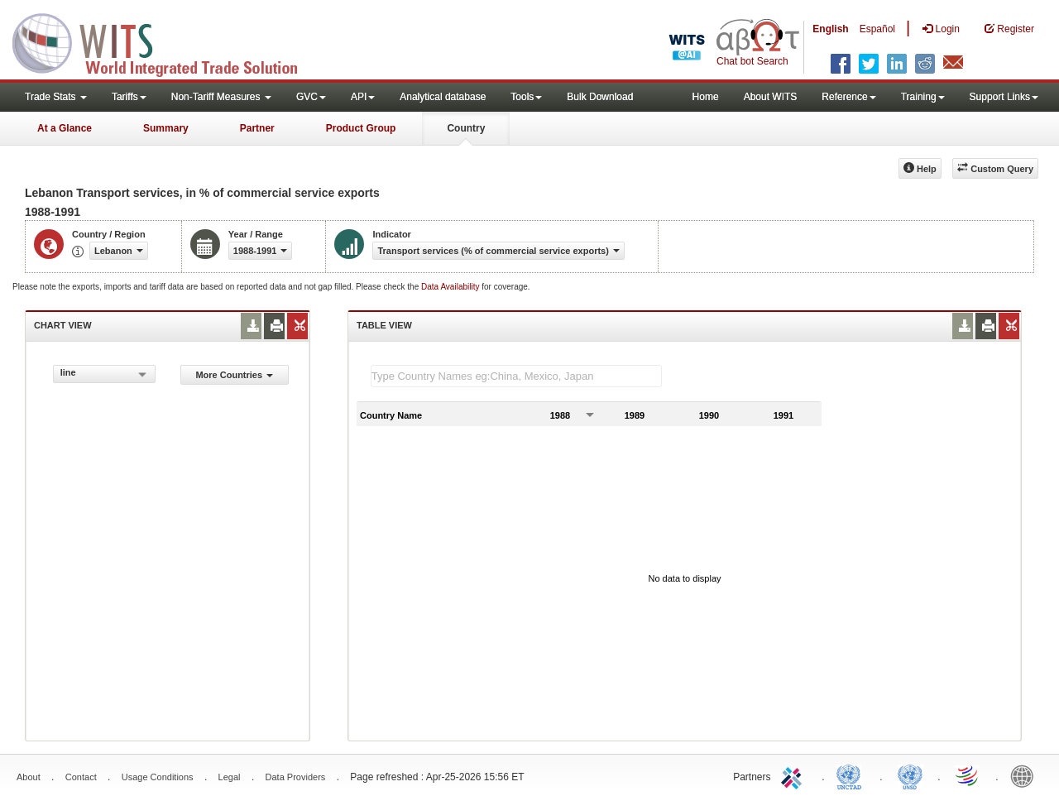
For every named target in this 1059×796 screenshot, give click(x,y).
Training (923, 97)
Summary (166, 128)
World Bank (1025, 775)
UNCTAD (852, 775)
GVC (311, 97)
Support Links (1004, 97)
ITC (794, 775)
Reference (848, 97)
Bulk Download (600, 97)
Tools (526, 97)
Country (466, 128)
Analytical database (443, 97)
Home (705, 97)
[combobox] (104, 374)
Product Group (361, 128)
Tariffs (129, 97)
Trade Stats (56, 97)
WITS (165, 41)
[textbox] (516, 376)
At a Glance (64, 128)
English (830, 29)
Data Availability (451, 286)
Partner (257, 128)
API (363, 97)
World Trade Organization (968, 775)
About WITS (771, 97)
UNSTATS (910, 775)
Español (877, 29)
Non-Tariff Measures (221, 97)
